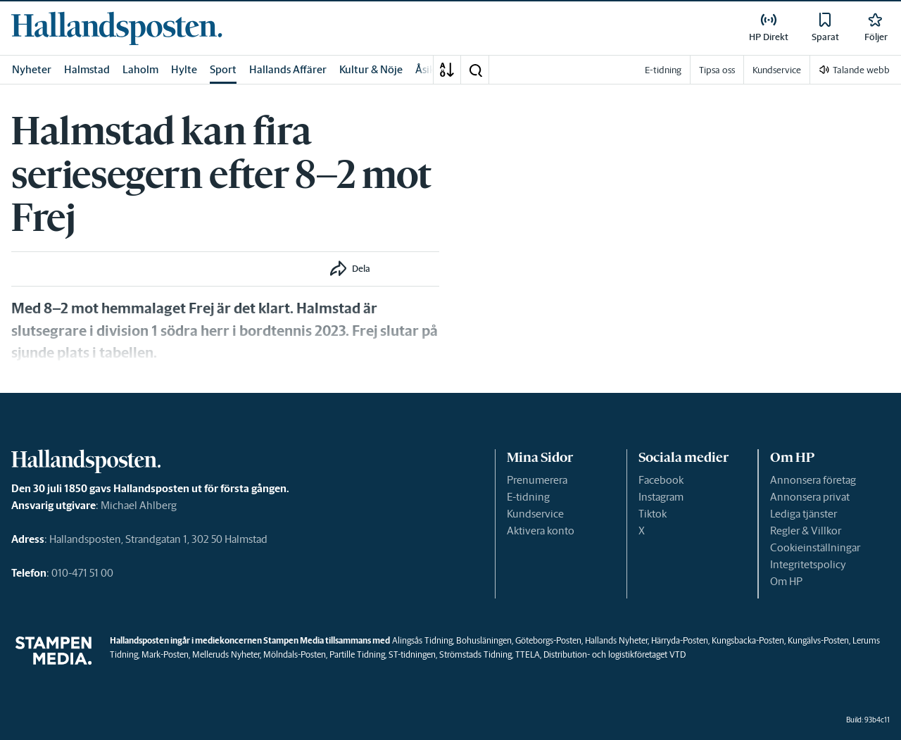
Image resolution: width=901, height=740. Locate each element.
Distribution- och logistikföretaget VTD (614, 654)
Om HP (786, 581)
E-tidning (528, 496)
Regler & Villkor (805, 530)
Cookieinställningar (815, 547)
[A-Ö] (447, 70)
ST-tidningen (412, 654)
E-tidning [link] (663, 70)
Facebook (660, 480)
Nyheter (31, 69)
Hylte (184, 69)
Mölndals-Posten (294, 654)
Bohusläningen (484, 640)
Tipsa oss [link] (717, 70)
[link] (116, 28)
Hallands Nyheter (616, 640)
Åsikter (432, 69)
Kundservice (535, 513)
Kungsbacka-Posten (748, 640)
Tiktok (652, 513)
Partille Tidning (357, 654)
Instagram (660, 496)
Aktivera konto (540, 530)
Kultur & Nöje (371, 69)
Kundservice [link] (776, 70)
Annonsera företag (813, 480)
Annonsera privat (810, 496)
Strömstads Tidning (475, 654)
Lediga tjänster (803, 513)
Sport (223, 69)
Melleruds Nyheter (226, 654)
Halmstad (87, 69)
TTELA (527, 654)
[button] (475, 70)
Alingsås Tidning (422, 640)
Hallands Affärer (288, 69)
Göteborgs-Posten (548, 640)
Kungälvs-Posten (818, 640)
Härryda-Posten (679, 640)
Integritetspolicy (808, 564)
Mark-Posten (165, 654)
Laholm (140, 69)
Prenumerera (537, 480)
